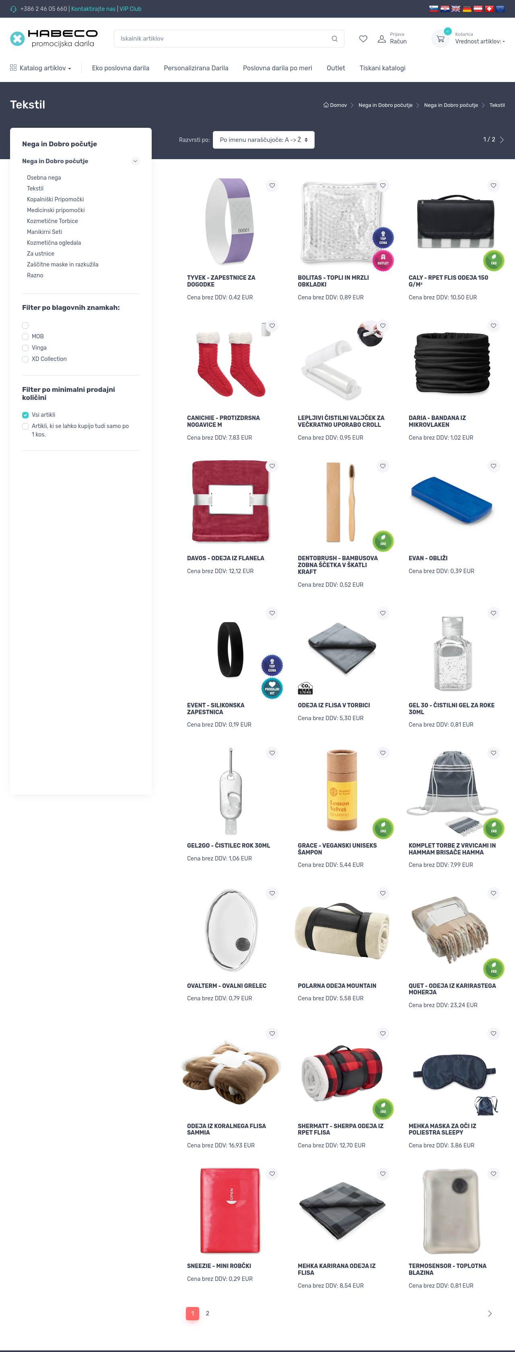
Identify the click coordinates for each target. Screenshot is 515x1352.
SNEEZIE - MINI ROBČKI (219, 1178)
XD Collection (49, 359)
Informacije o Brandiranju (170, 1301)
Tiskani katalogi (383, 68)
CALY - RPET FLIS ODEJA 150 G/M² (448, 281)
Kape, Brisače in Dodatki (41, 1331)
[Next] (488, 1226)
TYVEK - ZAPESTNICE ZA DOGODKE (221, 281)
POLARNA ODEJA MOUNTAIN (337, 986)
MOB (38, 336)
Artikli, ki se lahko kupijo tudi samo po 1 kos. (80, 430)
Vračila (145, 1334)
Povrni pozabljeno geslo (294, 1312)
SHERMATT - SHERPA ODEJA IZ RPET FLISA (340, 1042)
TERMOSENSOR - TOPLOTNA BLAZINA (447, 1182)
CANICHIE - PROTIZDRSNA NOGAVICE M (223, 421)
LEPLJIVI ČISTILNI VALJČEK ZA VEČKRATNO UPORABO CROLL (341, 421)
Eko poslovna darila (121, 68)
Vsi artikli (43, 415)
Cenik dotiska (154, 1312)
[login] (397, 38)
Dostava (147, 1323)
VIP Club (130, 9)
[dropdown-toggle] (440, 38)
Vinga (39, 347)
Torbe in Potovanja (34, 1342)
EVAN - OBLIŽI (428, 558)
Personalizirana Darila (196, 68)
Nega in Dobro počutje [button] (81, 161)
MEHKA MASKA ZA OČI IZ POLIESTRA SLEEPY (442, 1042)
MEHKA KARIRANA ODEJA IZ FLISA (336, 1182)
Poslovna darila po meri (277, 68)
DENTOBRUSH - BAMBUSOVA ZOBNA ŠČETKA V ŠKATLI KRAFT (338, 565)
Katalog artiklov (38, 68)
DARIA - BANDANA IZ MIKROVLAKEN (437, 421)
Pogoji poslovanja (159, 1345)
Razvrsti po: (194, 140)
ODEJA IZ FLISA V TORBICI (334, 705)
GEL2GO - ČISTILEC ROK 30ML (228, 845)
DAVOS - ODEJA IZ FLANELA (225, 558)
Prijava (272, 1301)
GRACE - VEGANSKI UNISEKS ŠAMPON (337, 849)
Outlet (336, 68)
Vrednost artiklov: (480, 38)
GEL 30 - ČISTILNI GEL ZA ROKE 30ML (452, 709)
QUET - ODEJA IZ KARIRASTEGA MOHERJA (452, 989)
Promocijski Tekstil (34, 1309)
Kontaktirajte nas (93, 9)
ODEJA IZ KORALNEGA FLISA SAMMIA (226, 1130)
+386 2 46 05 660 (43, 9)
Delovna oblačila (31, 1320)
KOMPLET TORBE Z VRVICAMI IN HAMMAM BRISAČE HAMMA (452, 849)
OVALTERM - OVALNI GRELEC (226, 986)
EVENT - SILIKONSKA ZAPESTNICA (215, 709)
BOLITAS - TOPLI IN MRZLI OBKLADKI (333, 281)
